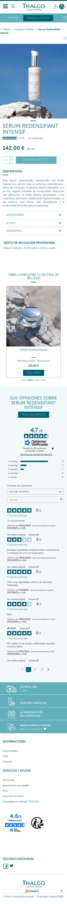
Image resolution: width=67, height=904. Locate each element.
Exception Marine (24, 29)
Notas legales (10, 750)
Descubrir (33, 372)
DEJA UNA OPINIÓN (33, 414)
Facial (7, 29)
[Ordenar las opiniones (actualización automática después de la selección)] (35, 492)
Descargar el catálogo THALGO (21, 801)
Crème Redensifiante (34, 350)
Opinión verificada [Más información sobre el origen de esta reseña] (18, 515)
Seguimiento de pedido (16, 785)
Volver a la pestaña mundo (19, 896)
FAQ (5, 790)
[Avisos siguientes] (48, 669)
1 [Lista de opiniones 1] (28, 669)
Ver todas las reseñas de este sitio (36, 454)
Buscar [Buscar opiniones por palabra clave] (33, 500)
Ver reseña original (16, 535)
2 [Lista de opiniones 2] (35, 669)
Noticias (7, 761)
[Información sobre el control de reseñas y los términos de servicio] (52, 448)
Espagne (34, 891)
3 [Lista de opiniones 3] (42, 669)
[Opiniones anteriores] (22, 669)
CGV (5, 756)
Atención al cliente (13, 796)
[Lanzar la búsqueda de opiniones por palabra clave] (61, 499)
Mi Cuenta (8, 780)
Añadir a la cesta (38, 18)
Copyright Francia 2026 (50, 896)
